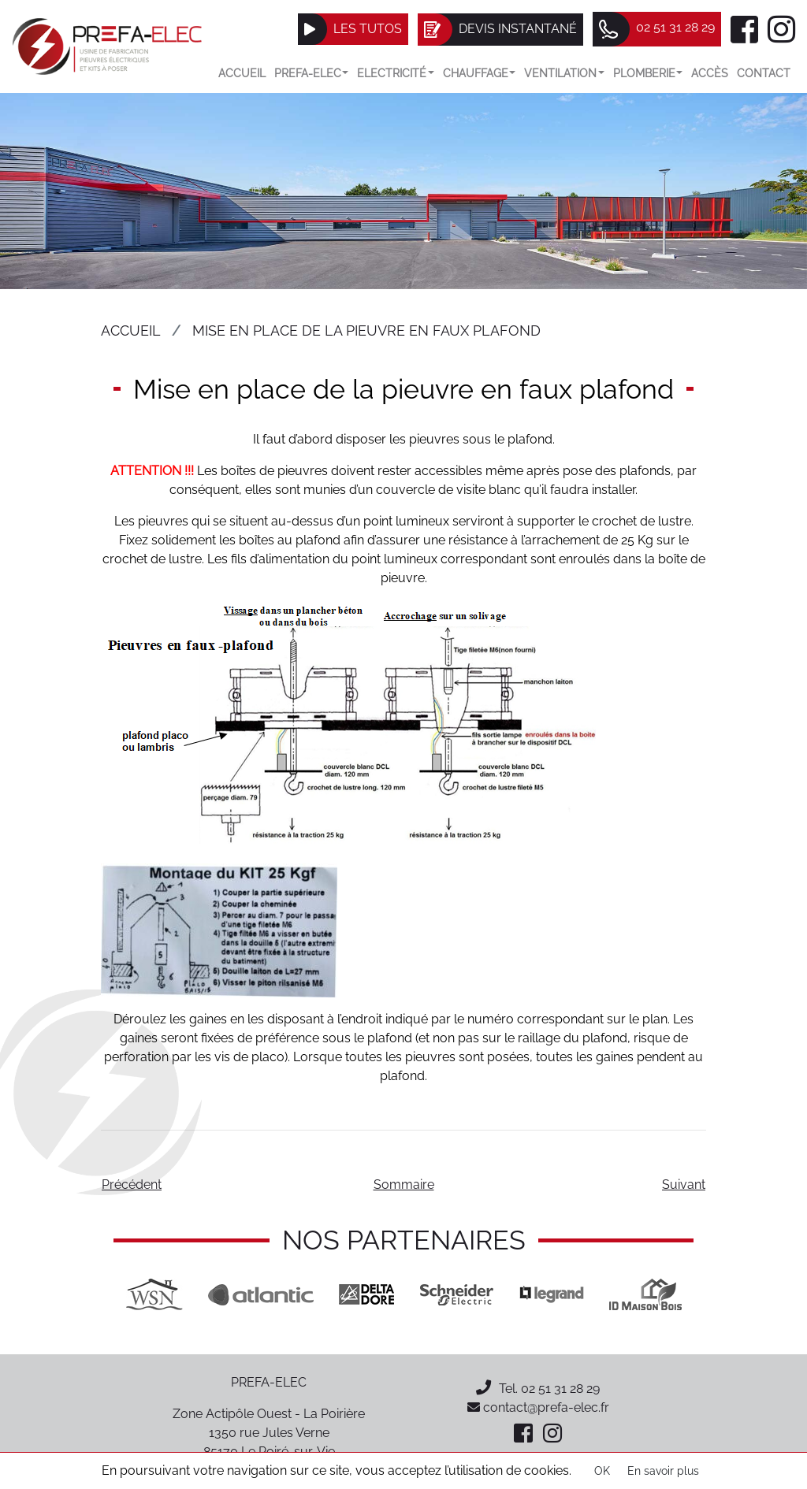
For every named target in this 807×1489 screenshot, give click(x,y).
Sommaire (404, 1184)
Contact (763, 73)
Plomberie (648, 73)
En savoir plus (663, 1471)
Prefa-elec (311, 73)
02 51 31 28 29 (560, 1388)
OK (602, 1471)
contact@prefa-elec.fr (538, 1407)
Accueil (242, 73)
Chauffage (479, 73)
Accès (709, 73)
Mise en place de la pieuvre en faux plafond (366, 330)
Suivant (683, 1184)
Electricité (395, 73)
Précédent (132, 1184)
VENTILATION (564, 73)
